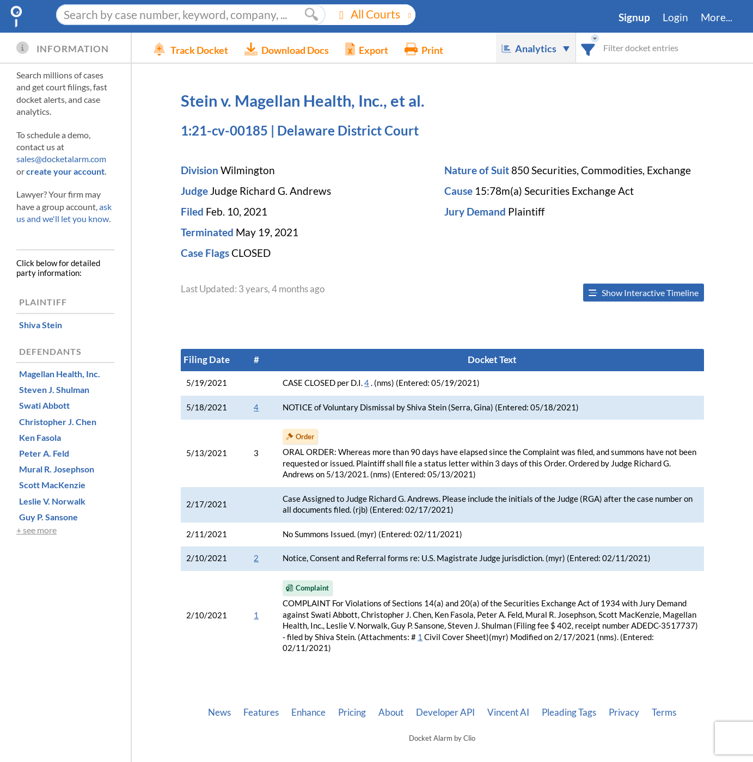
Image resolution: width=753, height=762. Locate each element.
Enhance (308, 712)
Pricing (352, 712)
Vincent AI (508, 712)
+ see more (36, 530)
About (390, 712)
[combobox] (588, 48)
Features (261, 712)
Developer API (445, 712)
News (219, 712)
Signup (634, 17)
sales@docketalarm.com (61, 158)
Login (675, 17)
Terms (664, 712)
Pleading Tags (569, 712)
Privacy (624, 712)
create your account (65, 171)
